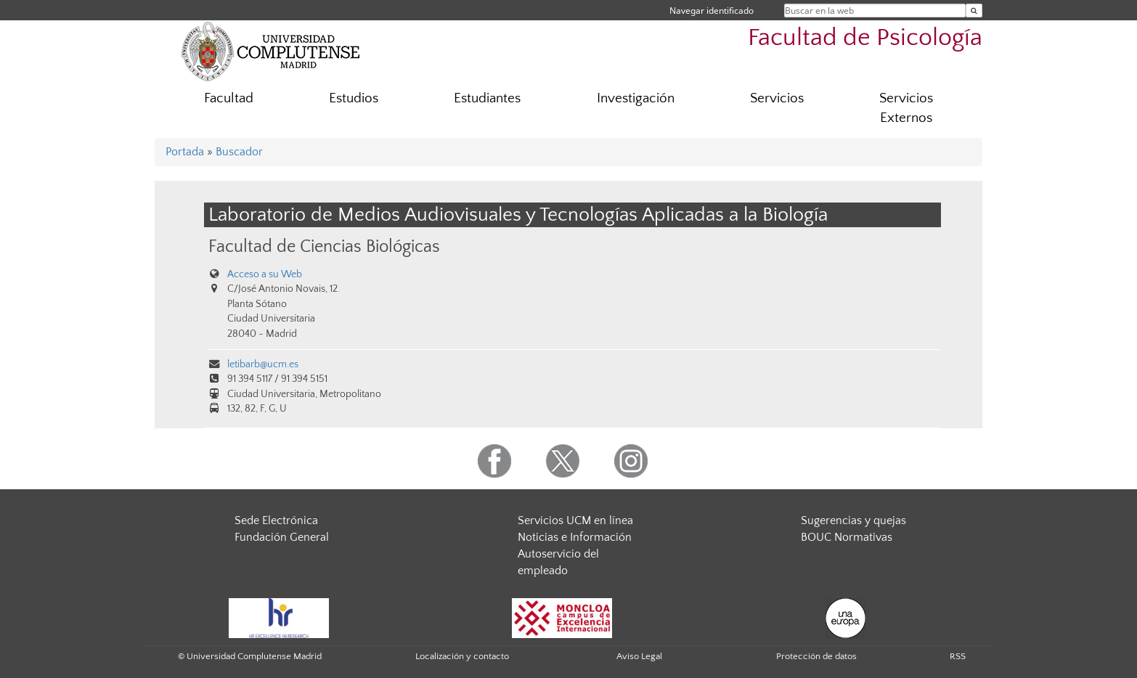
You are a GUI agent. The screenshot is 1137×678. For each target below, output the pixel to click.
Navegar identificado (711, 10)
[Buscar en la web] (974, 10)
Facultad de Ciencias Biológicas (324, 246)
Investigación (636, 98)
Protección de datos (816, 656)
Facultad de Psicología (865, 38)
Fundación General (282, 537)
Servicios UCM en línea (575, 520)
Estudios (353, 98)
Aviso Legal (639, 656)
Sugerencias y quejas (853, 520)
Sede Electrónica (276, 520)
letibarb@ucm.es (262, 364)
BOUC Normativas (846, 537)
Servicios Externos (906, 108)
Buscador (239, 151)
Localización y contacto (462, 656)
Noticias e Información (575, 537)
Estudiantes (487, 98)
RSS (958, 656)
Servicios (777, 98)
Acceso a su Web (264, 274)
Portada (185, 151)
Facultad (228, 98)
